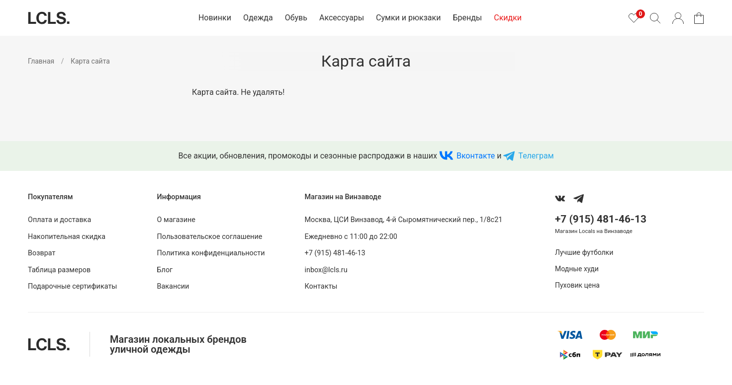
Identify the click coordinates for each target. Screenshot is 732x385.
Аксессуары (341, 17)
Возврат (41, 253)
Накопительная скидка (66, 236)
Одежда (258, 17)
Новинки (214, 17)
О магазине (176, 220)
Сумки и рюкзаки (408, 17)
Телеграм (535, 155)
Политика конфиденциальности (211, 253)
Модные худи (577, 269)
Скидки (508, 17)
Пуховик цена (577, 285)
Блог (165, 270)
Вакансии (173, 286)
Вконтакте (476, 155)
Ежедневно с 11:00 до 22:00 (350, 236)
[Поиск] (654, 17)
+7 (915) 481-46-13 (334, 253)
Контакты (320, 286)
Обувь (296, 17)
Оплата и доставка (59, 220)
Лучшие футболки (584, 252)
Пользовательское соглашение (210, 236)
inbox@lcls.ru (325, 270)
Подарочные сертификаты (72, 286)
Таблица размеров (59, 270)
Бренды (467, 17)
